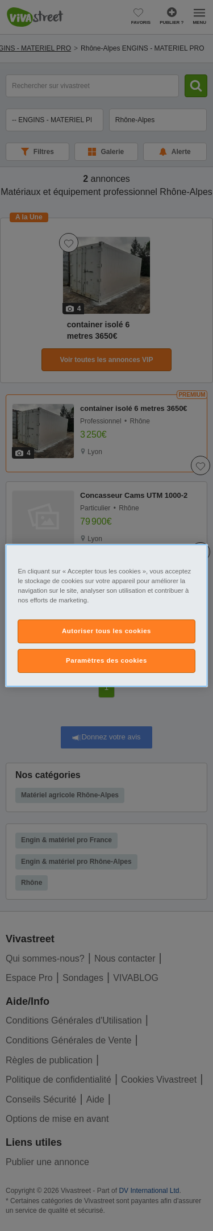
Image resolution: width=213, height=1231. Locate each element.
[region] (106, 615)
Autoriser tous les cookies (106, 630)
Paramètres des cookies (106, 660)
